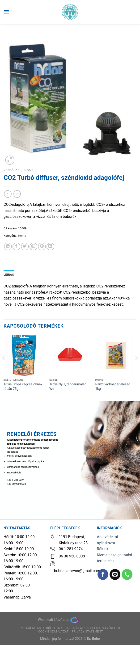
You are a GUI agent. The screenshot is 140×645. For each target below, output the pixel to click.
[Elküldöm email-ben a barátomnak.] (33, 246)
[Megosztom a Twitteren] (25, 246)
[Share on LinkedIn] (50, 246)
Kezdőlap (12, 170)
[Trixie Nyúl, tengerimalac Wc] (70, 355)
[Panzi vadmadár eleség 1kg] (115, 355)
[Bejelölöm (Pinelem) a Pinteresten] (42, 246)
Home (29, 170)
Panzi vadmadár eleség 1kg (112, 386)
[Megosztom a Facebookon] (16, 246)
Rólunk (102, 549)
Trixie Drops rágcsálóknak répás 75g (23, 386)
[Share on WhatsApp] (8, 246)
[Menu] (6, 11)
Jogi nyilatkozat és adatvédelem (93, 628)
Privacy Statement (87, 631)
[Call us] (127, 574)
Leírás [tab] (9, 274)
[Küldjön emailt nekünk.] (115, 574)
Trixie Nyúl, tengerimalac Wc (67, 386)
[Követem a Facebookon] (103, 574)
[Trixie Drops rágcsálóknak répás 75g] (24, 355)
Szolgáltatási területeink (40, 628)
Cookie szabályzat (53, 631)
